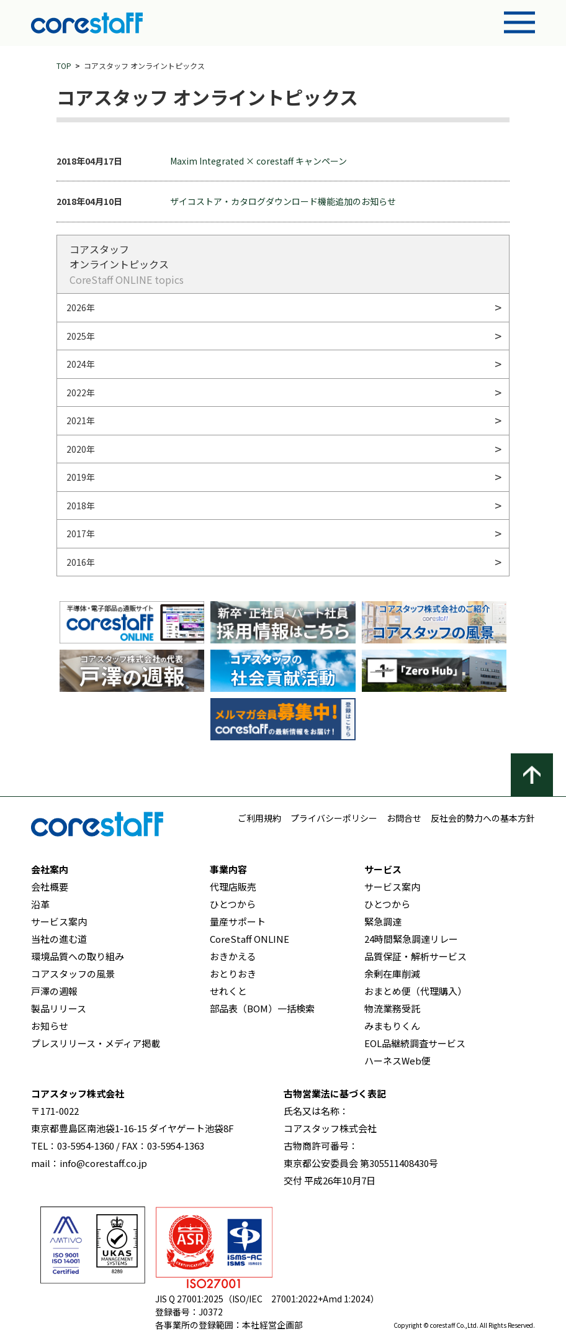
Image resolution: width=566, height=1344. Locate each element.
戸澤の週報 (54, 990)
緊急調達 (383, 921)
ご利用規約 (259, 818)
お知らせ (49, 1025)
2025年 (80, 336)
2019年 (80, 477)
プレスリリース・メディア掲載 (95, 1043)
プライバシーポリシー (333, 818)
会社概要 (49, 886)
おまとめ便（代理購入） (415, 990)
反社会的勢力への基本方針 (483, 818)
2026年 (80, 307)
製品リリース (58, 1008)
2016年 (80, 562)
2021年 (80, 420)
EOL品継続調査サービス (414, 1043)
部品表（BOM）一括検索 (262, 1008)
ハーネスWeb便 (397, 1060)
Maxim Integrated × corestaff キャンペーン (258, 161)
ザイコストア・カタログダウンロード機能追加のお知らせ (283, 201)
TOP (63, 65)
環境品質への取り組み (77, 956)
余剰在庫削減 (392, 973)
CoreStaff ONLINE (249, 938)
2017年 (80, 533)
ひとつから (233, 903)
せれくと (228, 990)
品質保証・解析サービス (415, 956)
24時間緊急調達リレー (411, 938)
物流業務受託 (392, 1008)
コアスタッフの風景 (73, 973)
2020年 (80, 449)
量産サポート (238, 921)
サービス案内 (59, 921)
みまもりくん (392, 1025)
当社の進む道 (59, 938)
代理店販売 (233, 886)
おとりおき (233, 973)
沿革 (40, 903)
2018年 (80, 505)
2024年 (80, 364)
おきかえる (233, 956)
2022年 (80, 392)
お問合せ (404, 818)
